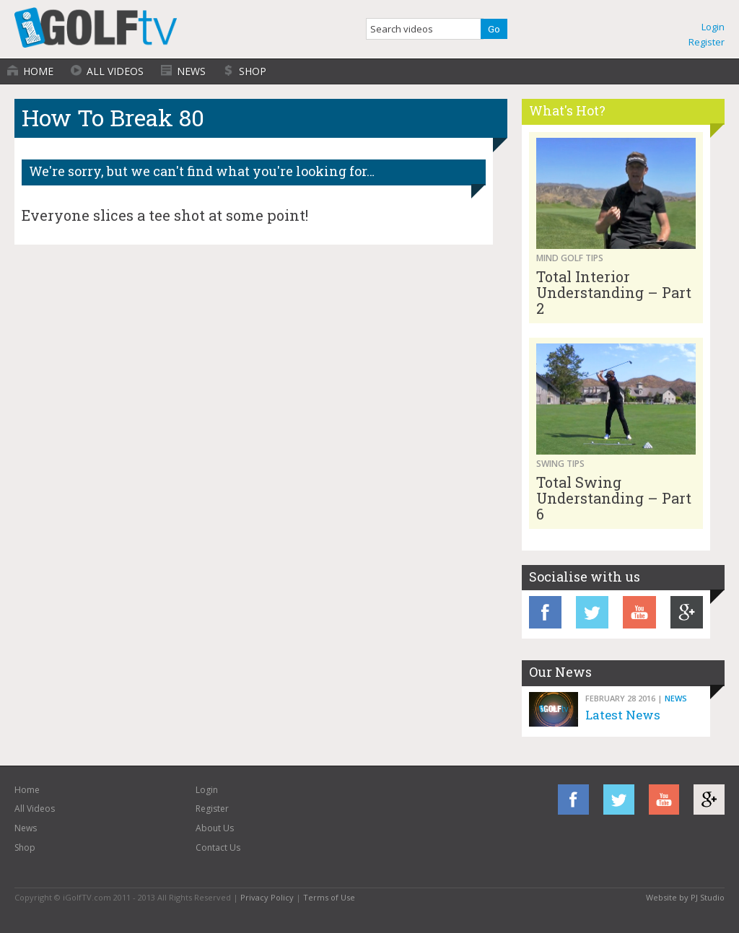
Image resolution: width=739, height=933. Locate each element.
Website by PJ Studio (685, 897)
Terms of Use (329, 897)
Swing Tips (560, 463)
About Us (215, 828)
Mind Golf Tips (569, 258)
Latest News (622, 714)
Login (713, 26)
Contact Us (218, 847)
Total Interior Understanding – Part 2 (613, 292)
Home (38, 71)
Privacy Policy (267, 897)
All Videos (115, 71)
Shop (252, 71)
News (191, 71)
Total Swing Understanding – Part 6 (613, 498)
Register (706, 41)
